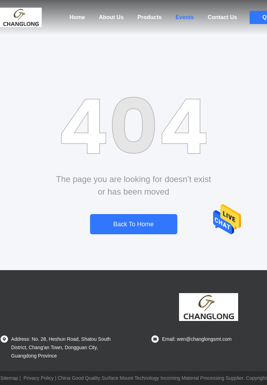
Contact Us (222, 17)
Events (185, 17)
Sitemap (9, 378)
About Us (111, 17)
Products (150, 17)
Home (77, 17)
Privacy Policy (38, 378)
